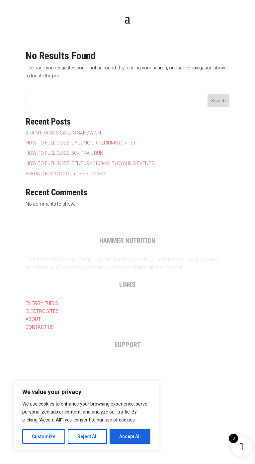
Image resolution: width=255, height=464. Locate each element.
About (33, 319)
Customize (43, 436)
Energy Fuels (42, 303)
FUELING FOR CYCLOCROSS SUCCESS (66, 173)
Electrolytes (42, 311)
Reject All (87, 436)
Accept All (130, 436)
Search (218, 100)
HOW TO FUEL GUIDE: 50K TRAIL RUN (64, 153)
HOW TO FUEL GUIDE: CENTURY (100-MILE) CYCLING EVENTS (90, 163)
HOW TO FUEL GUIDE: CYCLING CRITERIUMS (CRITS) (80, 142)
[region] (86, 416)
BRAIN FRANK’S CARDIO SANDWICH (63, 133)
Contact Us (40, 327)
